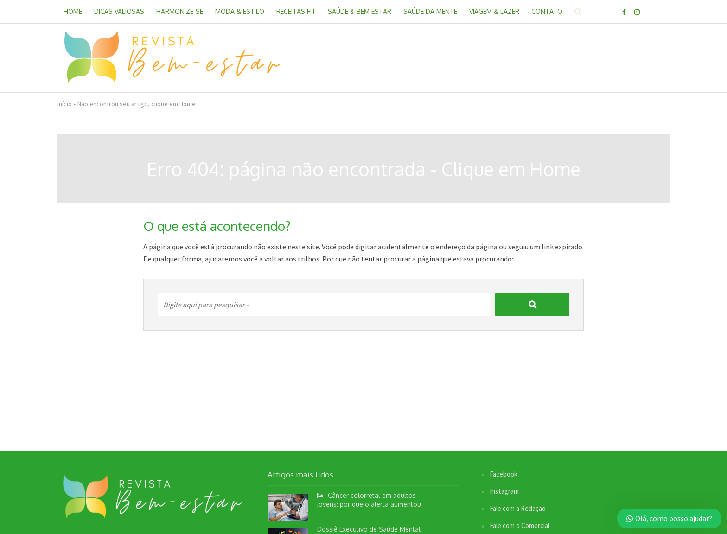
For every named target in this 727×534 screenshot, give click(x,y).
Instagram (504, 491)
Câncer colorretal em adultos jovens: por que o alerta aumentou (369, 499)
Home (73, 11)
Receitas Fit (296, 11)
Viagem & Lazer (494, 11)
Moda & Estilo (239, 11)
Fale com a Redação (518, 508)
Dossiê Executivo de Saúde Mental (369, 529)
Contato (546, 11)
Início (64, 104)
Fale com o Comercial (519, 525)
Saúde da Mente (430, 11)
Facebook (503, 474)
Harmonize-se (179, 11)
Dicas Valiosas (119, 11)
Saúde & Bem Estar (359, 11)
